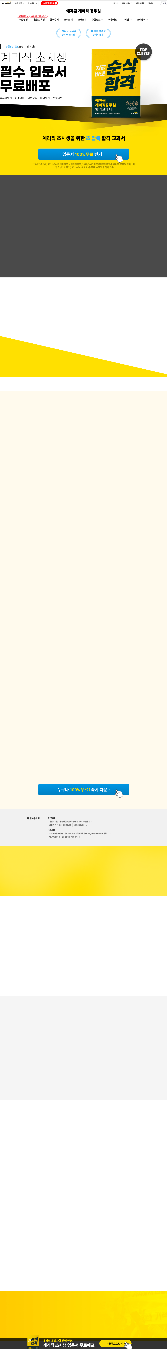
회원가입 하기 (79, 825)
